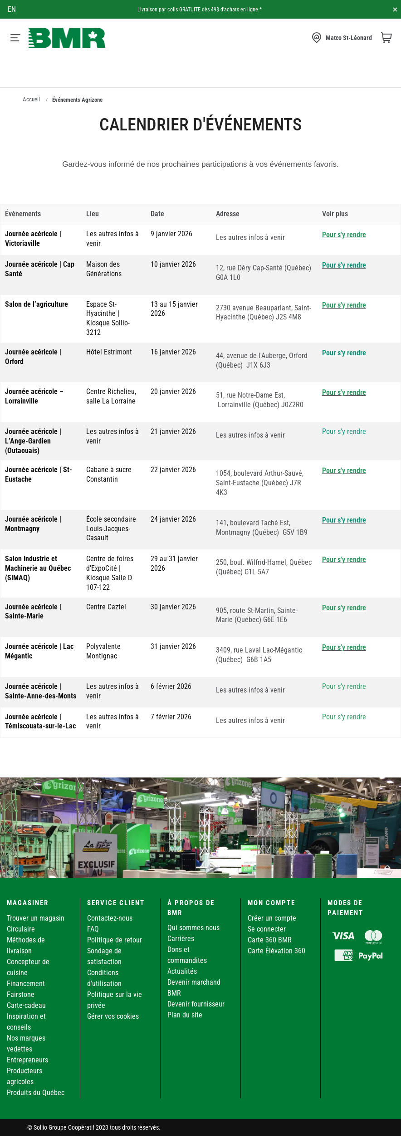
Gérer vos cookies (113, 1016)
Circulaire (21, 929)
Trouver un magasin (35, 918)
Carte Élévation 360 (276, 951)
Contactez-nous (109, 918)
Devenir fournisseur (196, 1004)
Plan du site (184, 1015)
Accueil (31, 99)
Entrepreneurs (27, 1060)
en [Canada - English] (12, 9)
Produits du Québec (35, 1092)
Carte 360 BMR (270, 940)
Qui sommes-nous (193, 927)
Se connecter (267, 929)
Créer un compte (272, 918)
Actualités (182, 971)
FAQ (93, 929)
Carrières (180, 938)
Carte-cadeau (26, 1005)
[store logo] (67, 38)
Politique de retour (114, 940)
